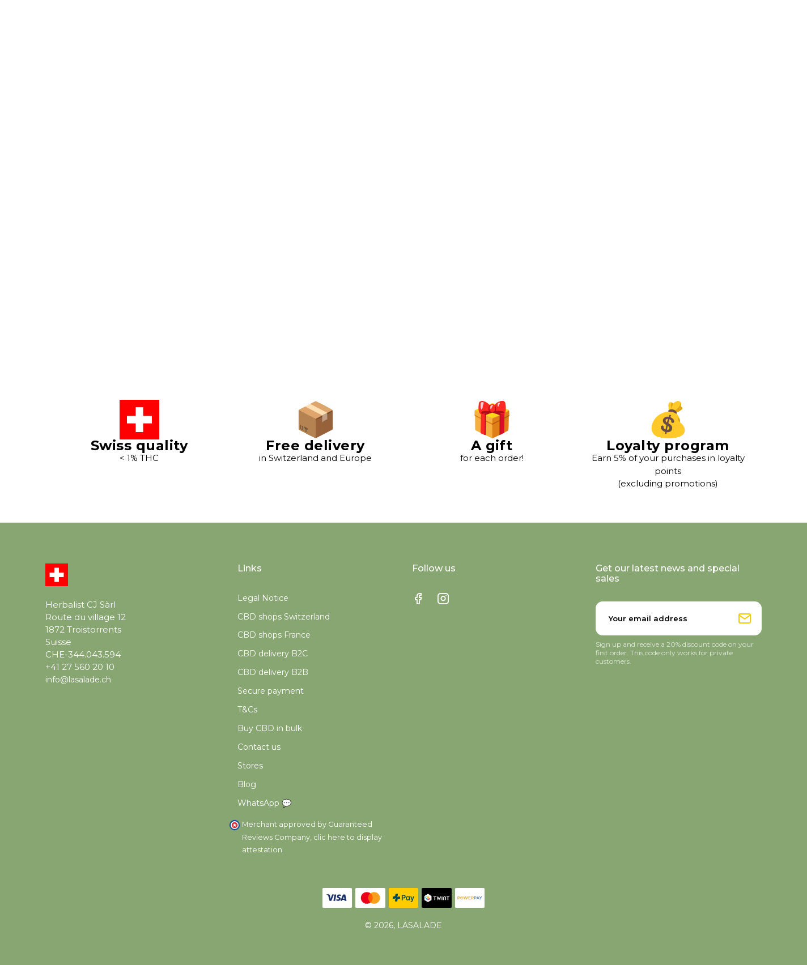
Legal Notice (262, 598)
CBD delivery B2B (272, 672)
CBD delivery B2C (272, 653)
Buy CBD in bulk (269, 728)
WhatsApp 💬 (264, 803)
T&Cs (247, 709)
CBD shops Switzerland (283, 617)
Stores (250, 766)
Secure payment (270, 691)
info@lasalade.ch (78, 679)
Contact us (259, 747)
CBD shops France (274, 635)
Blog (246, 784)
